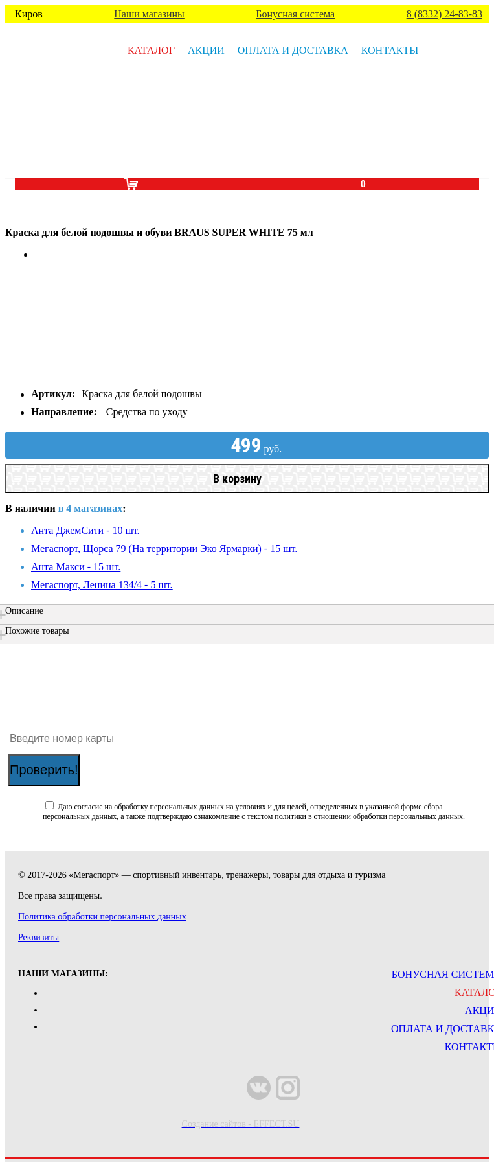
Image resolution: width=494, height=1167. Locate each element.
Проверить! (44, 770)
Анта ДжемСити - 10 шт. (85, 530)
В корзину (237, 478)
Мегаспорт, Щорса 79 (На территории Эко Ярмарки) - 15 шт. (164, 548)
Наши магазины (149, 13)
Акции (206, 50)
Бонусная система (295, 13)
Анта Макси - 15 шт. (75, 566)
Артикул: (53, 393)
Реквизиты (38, 937)
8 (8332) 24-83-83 (444, 13)
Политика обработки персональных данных (102, 916)
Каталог (151, 50)
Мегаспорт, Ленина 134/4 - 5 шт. (102, 584)
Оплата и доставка (293, 50)
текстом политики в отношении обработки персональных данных (355, 816)
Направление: (64, 411)
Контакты (389, 50)
